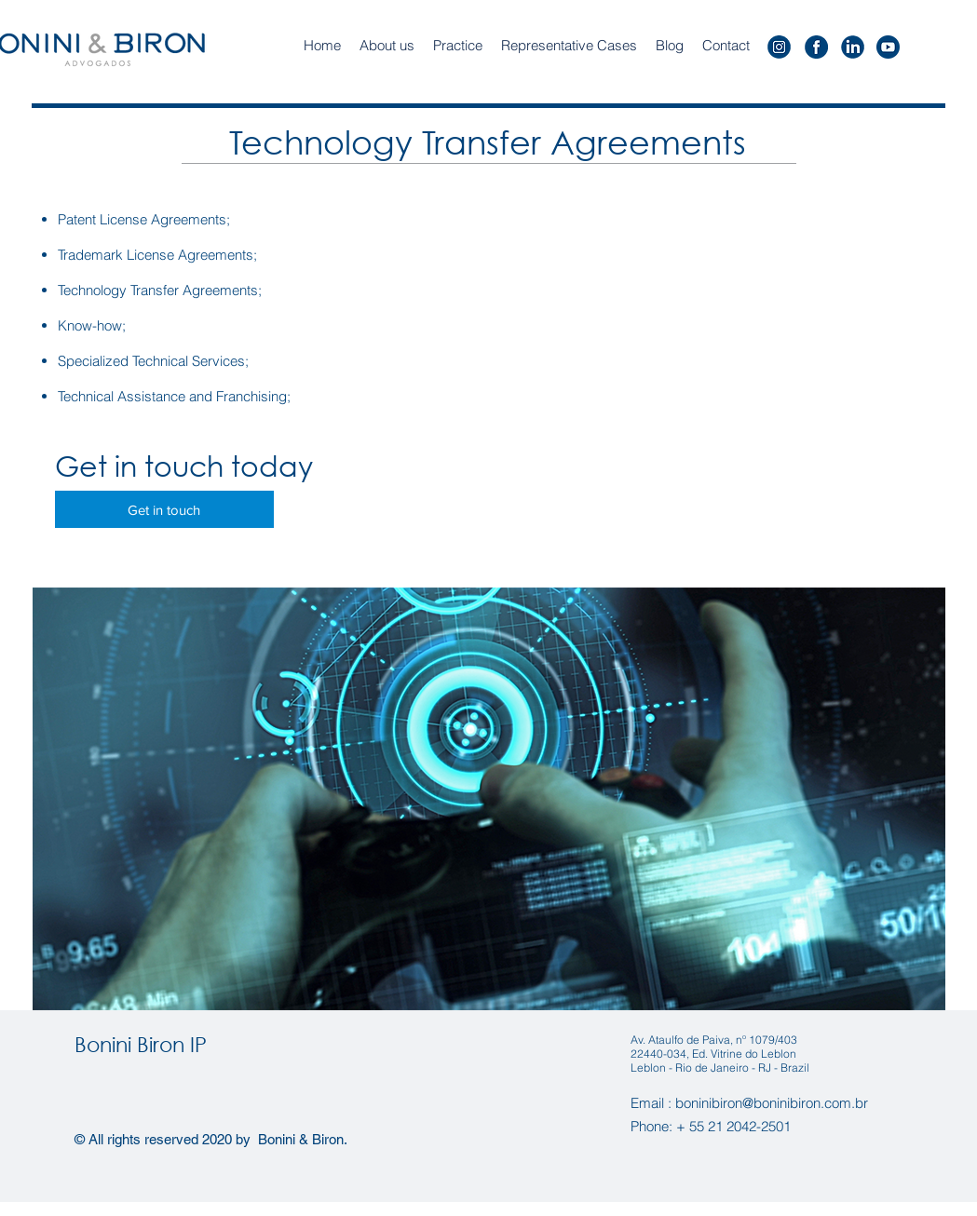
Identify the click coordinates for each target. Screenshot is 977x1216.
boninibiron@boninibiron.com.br (771, 1103)
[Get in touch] (164, 509)
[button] (458, 45)
